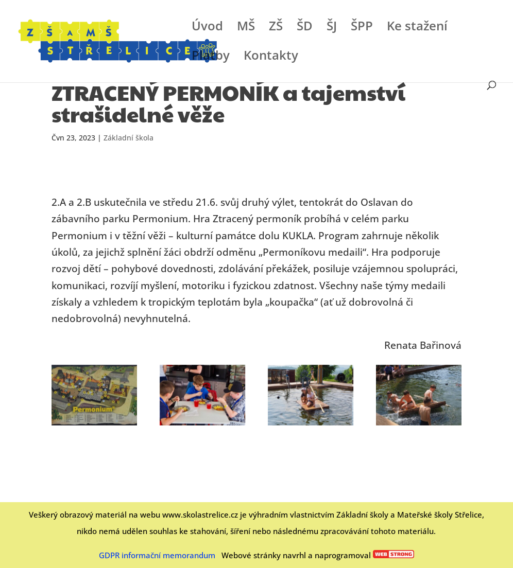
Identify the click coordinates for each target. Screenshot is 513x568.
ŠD (305, 28)
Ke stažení (417, 28)
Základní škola (128, 138)
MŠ (246, 28)
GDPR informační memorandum (157, 555)
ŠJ (332, 28)
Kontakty (271, 57)
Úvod (207, 28)
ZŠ (276, 28)
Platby (211, 57)
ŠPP (362, 28)
